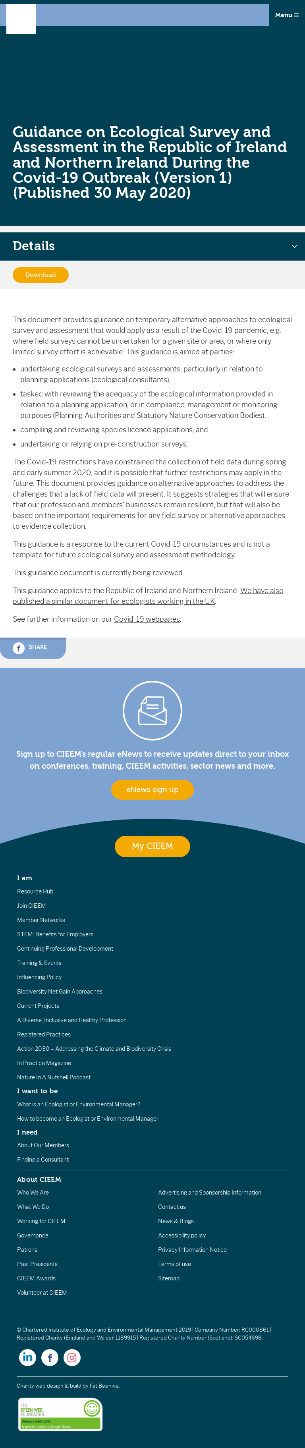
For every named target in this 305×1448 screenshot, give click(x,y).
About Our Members (43, 1145)
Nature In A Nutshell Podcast (54, 1077)
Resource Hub (35, 891)
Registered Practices (44, 1034)
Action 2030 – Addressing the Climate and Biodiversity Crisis (94, 1048)
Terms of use (174, 1264)
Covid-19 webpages (147, 619)
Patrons (27, 1249)
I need (27, 1132)
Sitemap (169, 1278)
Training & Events (39, 963)
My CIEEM (152, 846)
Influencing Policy (39, 977)
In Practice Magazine (44, 1063)
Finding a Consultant (43, 1159)
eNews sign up (152, 789)
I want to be (37, 1091)
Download (40, 274)
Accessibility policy (182, 1235)
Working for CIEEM (41, 1221)
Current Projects (38, 1005)
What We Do (33, 1206)
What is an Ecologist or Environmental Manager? (78, 1104)
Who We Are (33, 1192)
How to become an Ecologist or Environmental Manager (87, 1118)
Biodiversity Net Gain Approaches (59, 991)
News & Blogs (176, 1221)
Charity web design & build (49, 1386)
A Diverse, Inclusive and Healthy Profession (72, 1020)
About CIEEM (39, 1179)
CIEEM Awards (36, 1278)
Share (30, 648)
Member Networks (41, 920)
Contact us (172, 1206)
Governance (32, 1235)
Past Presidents (37, 1264)
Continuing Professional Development (65, 948)
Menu (287, 15)
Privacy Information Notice (192, 1249)
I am (24, 878)
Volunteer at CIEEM (42, 1292)
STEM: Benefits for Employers (55, 934)
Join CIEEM (31, 905)
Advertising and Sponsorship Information (209, 1192)
